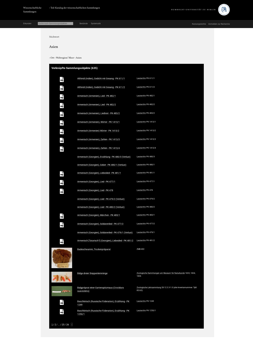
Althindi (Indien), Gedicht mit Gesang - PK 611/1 (101, 78)
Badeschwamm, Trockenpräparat (94, 249)
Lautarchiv (141, 78)
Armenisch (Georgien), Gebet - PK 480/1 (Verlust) (101, 165)
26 (67, 324)
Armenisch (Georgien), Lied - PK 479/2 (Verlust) (101, 199)
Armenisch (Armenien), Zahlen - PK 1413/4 (98, 148)
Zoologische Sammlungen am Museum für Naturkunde (161, 273)
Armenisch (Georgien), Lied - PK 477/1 (96, 181)
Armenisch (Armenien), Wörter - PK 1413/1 (98, 122)
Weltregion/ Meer (65, 57)
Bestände (84, 23)
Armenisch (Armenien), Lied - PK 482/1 (96, 96)
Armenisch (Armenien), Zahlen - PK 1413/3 (98, 139)
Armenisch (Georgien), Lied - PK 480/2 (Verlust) (101, 207)
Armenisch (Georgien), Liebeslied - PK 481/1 (99, 173)
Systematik (96, 23)
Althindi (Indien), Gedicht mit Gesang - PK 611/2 (101, 87)
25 (63, 324)
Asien (78, 57)
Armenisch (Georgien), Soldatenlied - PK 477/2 (100, 224)
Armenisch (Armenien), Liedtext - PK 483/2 (98, 113)
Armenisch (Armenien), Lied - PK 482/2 (96, 104)
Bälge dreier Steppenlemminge (92, 273)
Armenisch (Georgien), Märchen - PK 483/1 (98, 215)
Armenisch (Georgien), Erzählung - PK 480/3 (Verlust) (104, 157)
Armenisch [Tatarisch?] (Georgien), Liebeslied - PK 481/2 (105, 240)
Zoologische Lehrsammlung (149, 287)
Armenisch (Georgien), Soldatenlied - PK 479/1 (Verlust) (105, 232)
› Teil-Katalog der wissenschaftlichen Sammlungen (74, 7)
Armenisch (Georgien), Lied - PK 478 (95, 190)
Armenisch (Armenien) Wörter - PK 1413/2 (98, 130)
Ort (53, 57)
